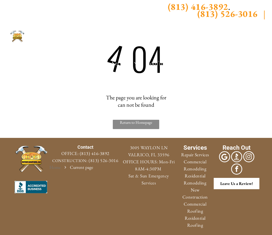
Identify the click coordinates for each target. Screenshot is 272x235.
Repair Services (195, 155)
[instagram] (29, 6)
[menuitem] (96, 63)
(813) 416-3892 (95, 153)
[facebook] (18, 6)
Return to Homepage (136, 122)
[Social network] (8, 16)
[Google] (8, 6)
